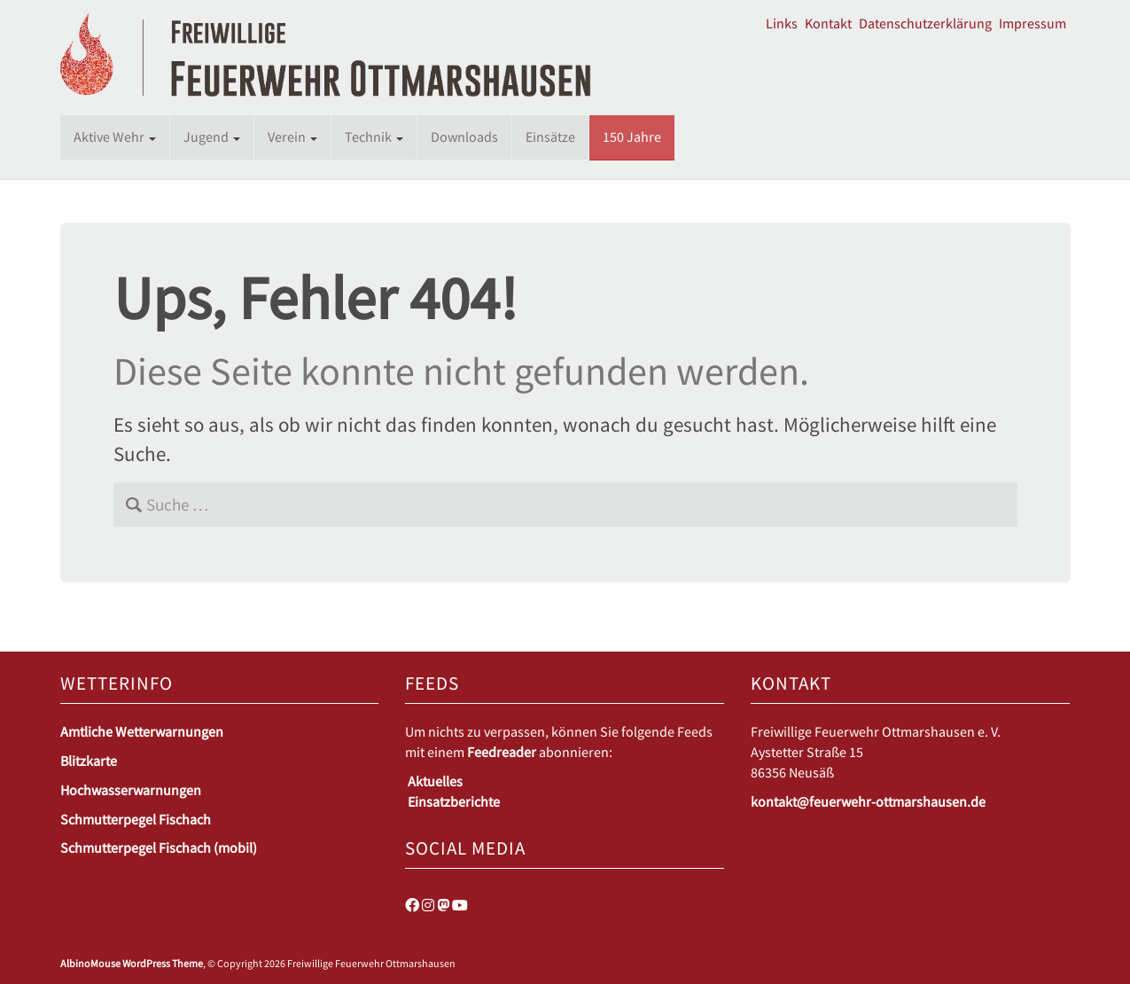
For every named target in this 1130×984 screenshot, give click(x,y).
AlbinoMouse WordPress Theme (131, 963)
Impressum (1032, 23)
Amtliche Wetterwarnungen (141, 731)
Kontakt (828, 23)
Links (782, 23)
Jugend (211, 136)
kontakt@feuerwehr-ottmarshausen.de (868, 801)
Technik (374, 136)
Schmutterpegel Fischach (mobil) (158, 847)
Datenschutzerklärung (925, 23)
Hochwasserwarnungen (130, 790)
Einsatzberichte (454, 801)
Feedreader (501, 752)
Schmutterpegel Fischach (135, 819)
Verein (292, 136)
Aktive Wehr (115, 136)
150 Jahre (632, 136)
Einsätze (550, 136)
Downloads (464, 136)
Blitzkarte (88, 760)
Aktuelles (435, 781)
